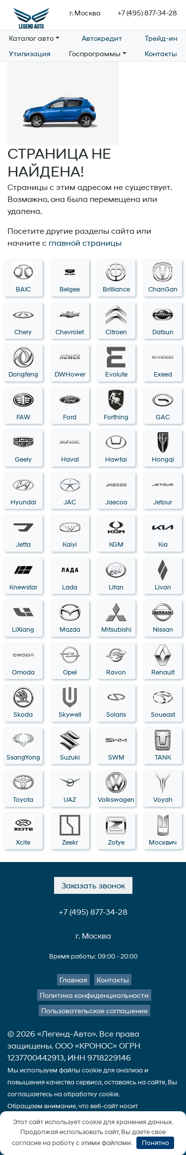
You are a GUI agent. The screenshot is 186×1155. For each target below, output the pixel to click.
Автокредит (102, 38)
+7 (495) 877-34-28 (147, 12)
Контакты (161, 53)
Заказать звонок (93, 885)
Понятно (155, 1143)
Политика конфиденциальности (94, 995)
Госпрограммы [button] (95, 53)
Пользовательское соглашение (94, 1010)
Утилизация (30, 53)
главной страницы (85, 242)
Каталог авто (31, 38)
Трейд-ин (161, 38)
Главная (73, 979)
